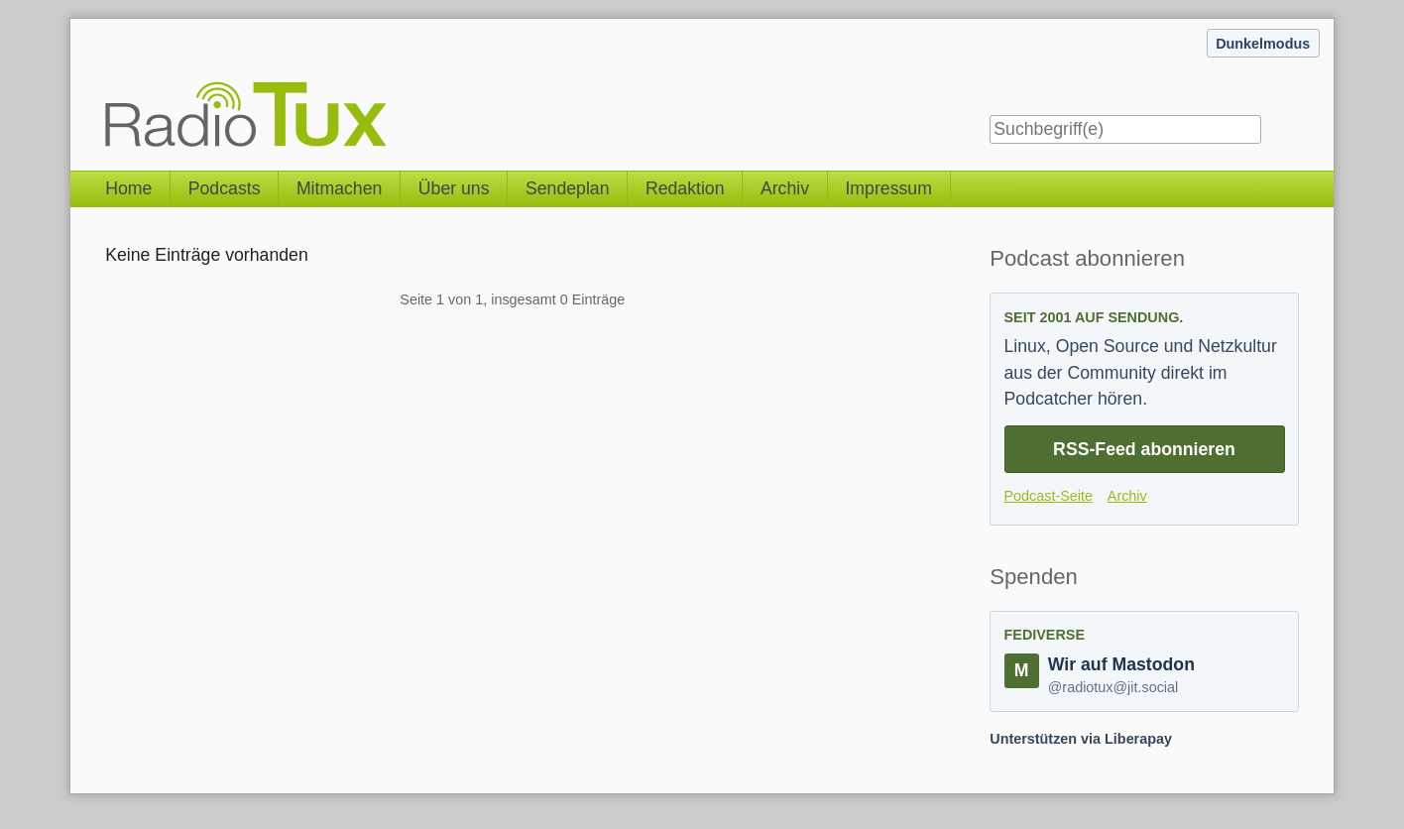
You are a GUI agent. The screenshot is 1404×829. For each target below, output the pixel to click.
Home (128, 188)
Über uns (454, 188)
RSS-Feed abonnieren (1144, 449)
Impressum (888, 188)
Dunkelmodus (1263, 44)
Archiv (784, 188)
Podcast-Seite (1049, 496)
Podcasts (224, 188)
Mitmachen (339, 188)
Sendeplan (568, 188)
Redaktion (685, 188)
